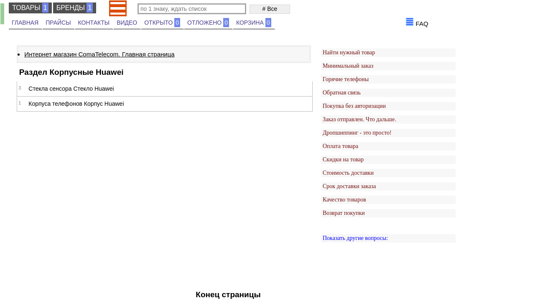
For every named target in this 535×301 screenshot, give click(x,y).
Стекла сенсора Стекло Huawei (71, 88)
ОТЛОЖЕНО (208, 22)
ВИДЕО (127, 22)
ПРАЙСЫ (58, 22)
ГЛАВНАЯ (25, 22)
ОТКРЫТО (162, 22)
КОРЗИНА (253, 22)
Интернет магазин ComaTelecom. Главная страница (99, 54)
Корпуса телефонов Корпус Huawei (76, 103)
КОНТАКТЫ (94, 22)
